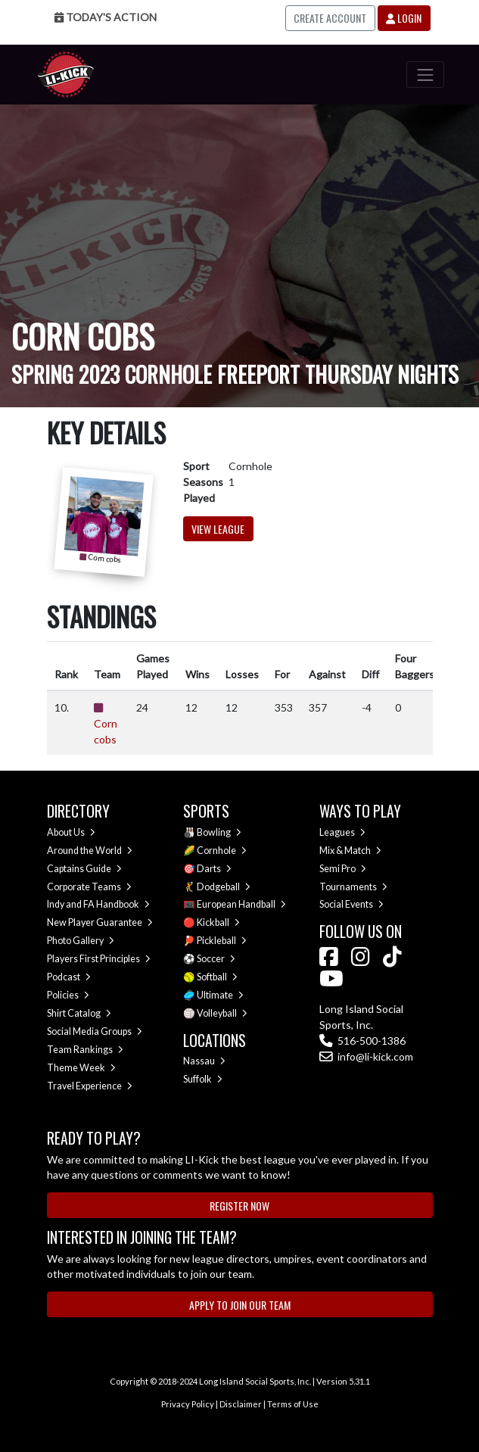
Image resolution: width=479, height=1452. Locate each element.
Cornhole (222, 850)
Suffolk (202, 1079)
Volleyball (222, 1013)
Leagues (342, 832)
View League (217, 529)
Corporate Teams (89, 887)
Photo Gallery (80, 940)
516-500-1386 (362, 1040)
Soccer (216, 958)
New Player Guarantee (100, 922)
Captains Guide (84, 868)
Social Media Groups (94, 1031)
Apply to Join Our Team (240, 1305)
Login (403, 18)
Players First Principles (99, 958)
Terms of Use (293, 1404)
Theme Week (81, 1067)
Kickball (218, 922)
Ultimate (220, 995)
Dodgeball (223, 887)
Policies (68, 995)
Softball (217, 977)
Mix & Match (350, 850)
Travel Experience (89, 1086)
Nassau (204, 1061)
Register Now (239, 1206)
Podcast (69, 977)
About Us (71, 832)
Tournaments (353, 887)
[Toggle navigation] (424, 74)
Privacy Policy (187, 1404)
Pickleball (222, 940)
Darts (214, 868)
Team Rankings (85, 1049)
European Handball (241, 904)
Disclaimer (240, 1404)
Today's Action (105, 17)
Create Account (330, 18)
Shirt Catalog (79, 1013)
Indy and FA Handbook (98, 904)
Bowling (219, 832)
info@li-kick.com (366, 1056)
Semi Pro (342, 868)
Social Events (351, 904)
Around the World (89, 850)
